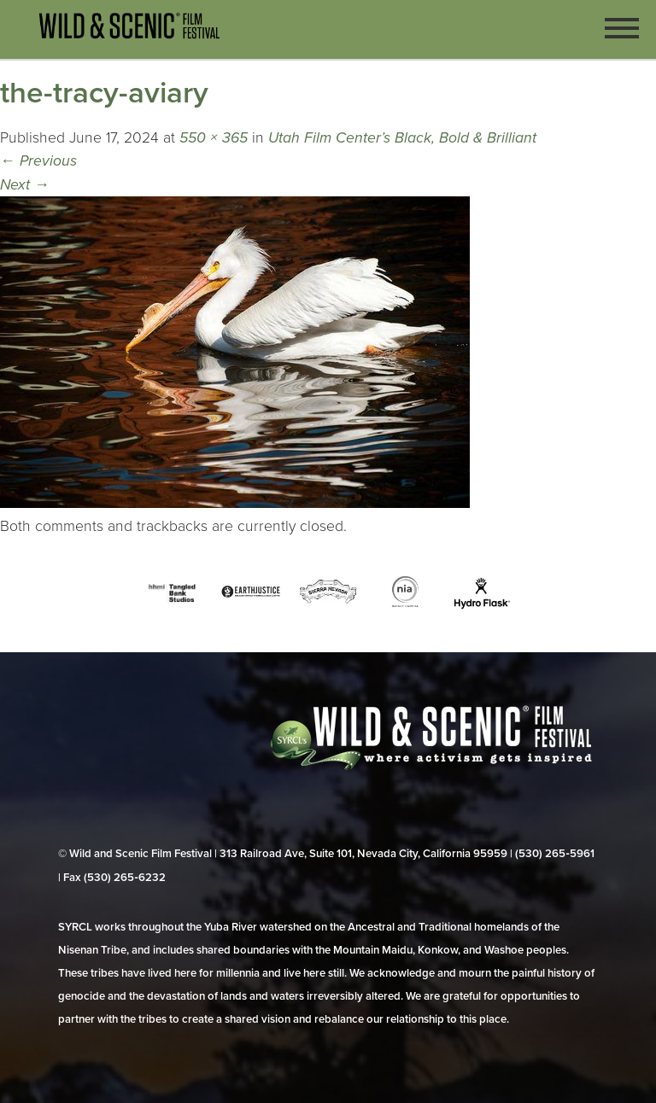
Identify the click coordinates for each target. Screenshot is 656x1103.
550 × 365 (213, 138)
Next (25, 185)
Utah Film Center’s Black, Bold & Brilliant (402, 138)
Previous (38, 161)
